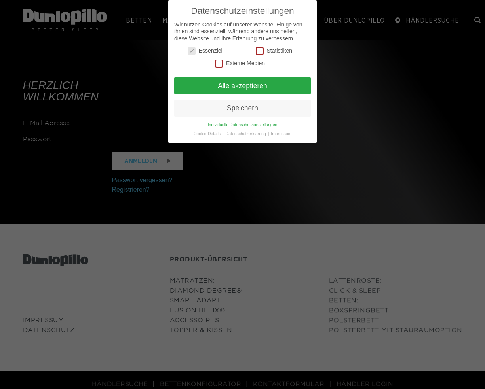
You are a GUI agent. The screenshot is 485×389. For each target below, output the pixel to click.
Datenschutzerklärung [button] (246, 133)
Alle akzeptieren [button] (242, 86)
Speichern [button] (242, 108)
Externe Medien (240, 63)
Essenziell (206, 51)
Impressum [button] (281, 133)
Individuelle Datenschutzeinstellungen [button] (243, 124)
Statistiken (274, 51)
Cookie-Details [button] (208, 133)
